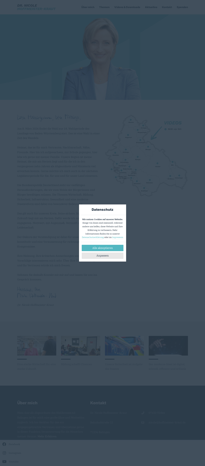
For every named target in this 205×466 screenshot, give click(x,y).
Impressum (117, 237)
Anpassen (102, 255)
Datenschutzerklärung (93, 237)
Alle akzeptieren (102, 248)
